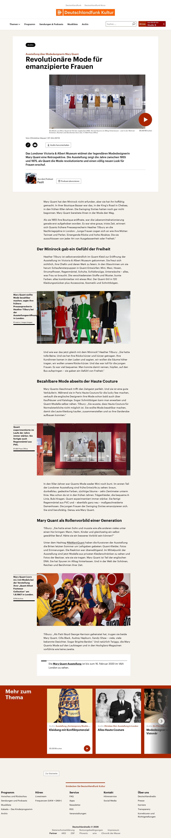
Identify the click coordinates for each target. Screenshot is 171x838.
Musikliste (72, 24)
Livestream (40, 796)
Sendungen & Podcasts (51, 24)
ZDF (73, 833)
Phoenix (83, 833)
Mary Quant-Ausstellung (67, 664)
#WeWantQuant (76, 542)
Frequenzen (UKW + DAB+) (48, 800)
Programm (29, 24)
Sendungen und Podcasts (14, 800)
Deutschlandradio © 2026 (85, 826)
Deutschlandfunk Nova (95, 5)
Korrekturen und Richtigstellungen (147, 815)
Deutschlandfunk (73, 5)
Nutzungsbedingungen (91, 830)
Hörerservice (110, 796)
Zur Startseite (51, 773)
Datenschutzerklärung (63, 830)
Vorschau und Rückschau (14, 796)
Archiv (85, 24)
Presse (141, 800)
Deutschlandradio (147, 796)
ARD (63, 833)
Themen (14, 24)
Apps (72, 800)
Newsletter (74, 805)
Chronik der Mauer (110, 833)
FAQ (71, 796)
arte (95, 833)
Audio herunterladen (59, 145)
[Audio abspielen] (145, 119)
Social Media (110, 800)
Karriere (142, 805)
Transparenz (144, 809)
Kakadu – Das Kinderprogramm (16, 809)
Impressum (113, 830)
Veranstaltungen (77, 813)
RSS (71, 809)
